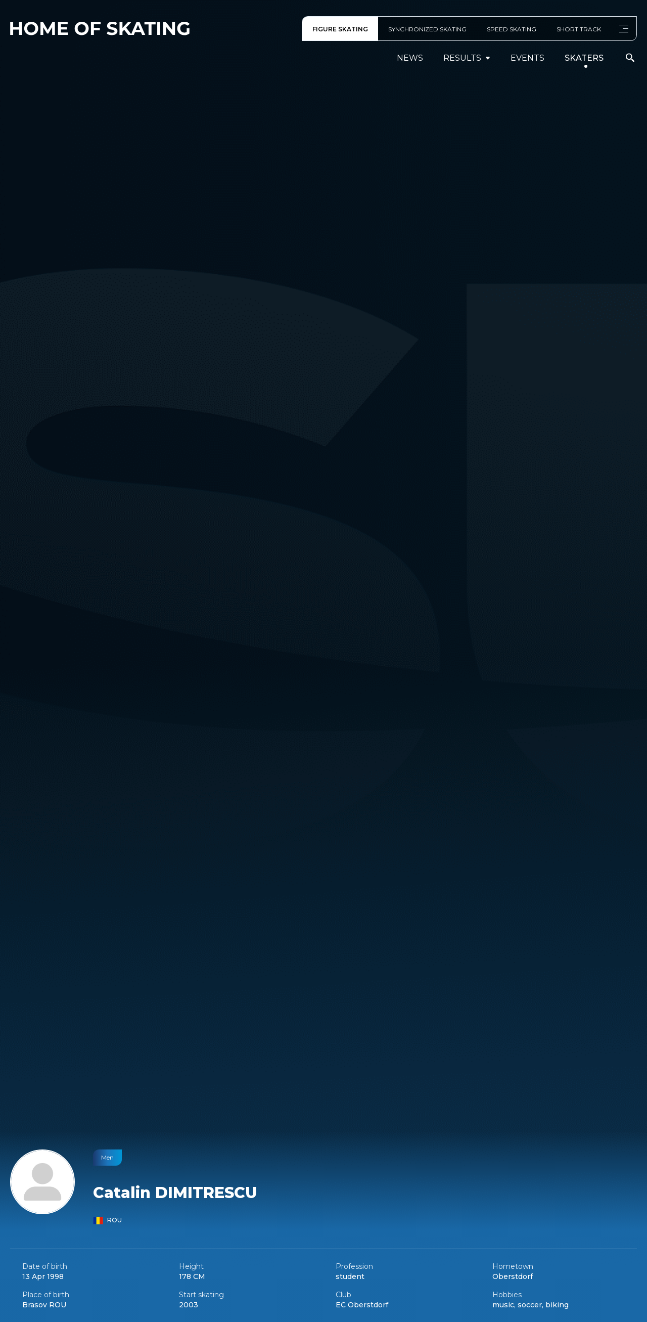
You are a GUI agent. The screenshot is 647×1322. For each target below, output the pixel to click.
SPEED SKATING (511, 29)
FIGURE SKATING (340, 29)
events (527, 58)
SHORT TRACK (579, 29)
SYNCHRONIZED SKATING (427, 29)
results (466, 58)
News (410, 58)
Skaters (584, 58)
